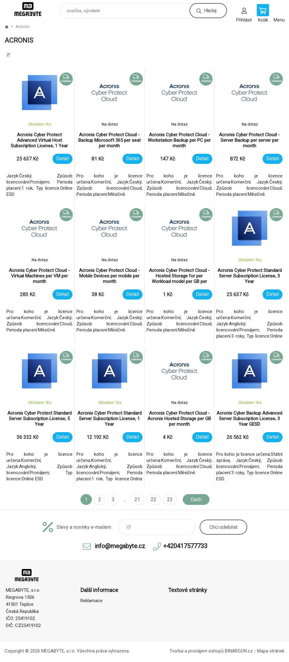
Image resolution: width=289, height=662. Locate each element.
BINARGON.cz (239, 651)
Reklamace (91, 600)
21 (137, 499)
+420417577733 (185, 546)
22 (153, 499)
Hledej (210, 11)
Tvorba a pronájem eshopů (197, 651)
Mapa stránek (270, 651)
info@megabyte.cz (120, 546)
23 (170, 499)
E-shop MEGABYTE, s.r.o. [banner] (32, 9)
